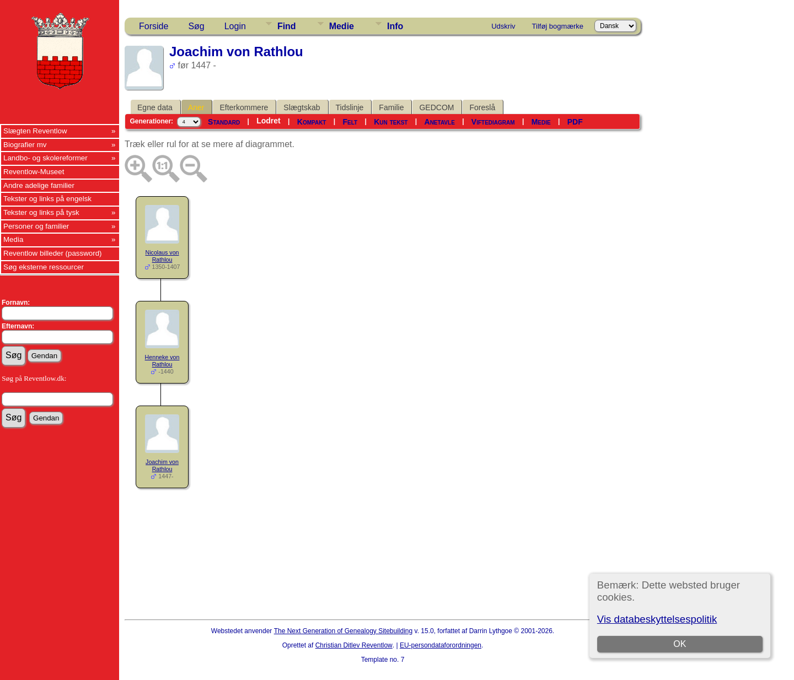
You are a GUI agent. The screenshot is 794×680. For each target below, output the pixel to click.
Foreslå (482, 107)
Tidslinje (350, 107)
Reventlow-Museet (33, 172)
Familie (391, 107)
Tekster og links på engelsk (47, 199)
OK (679, 644)
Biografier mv (25, 145)
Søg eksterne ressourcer (43, 267)
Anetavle (440, 121)
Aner (196, 107)
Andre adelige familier (38, 185)
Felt (350, 121)
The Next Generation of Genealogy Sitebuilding (343, 631)
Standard (224, 121)
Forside (153, 26)
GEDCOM (436, 107)
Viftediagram (493, 121)
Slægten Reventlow (35, 131)
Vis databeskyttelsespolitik (657, 619)
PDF (575, 121)
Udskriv (503, 26)
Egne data (155, 107)
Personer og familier (36, 226)
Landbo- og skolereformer (45, 158)
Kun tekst (390, 121)
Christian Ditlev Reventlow (354, 645)
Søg (196, 26)
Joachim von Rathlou (162, 465)
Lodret (268, 120)
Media (13, 239)
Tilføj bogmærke (557, 26)
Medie (341, 26)
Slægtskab (301, 107)
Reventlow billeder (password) (52, 253)
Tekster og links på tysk (41, 212)
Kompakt (311, 121)
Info (395, 26)
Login (235, 26)
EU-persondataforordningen (440, 645)
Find (286, 26)
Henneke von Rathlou (162, 361)
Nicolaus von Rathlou (162, 256)
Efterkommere (243, 107)
